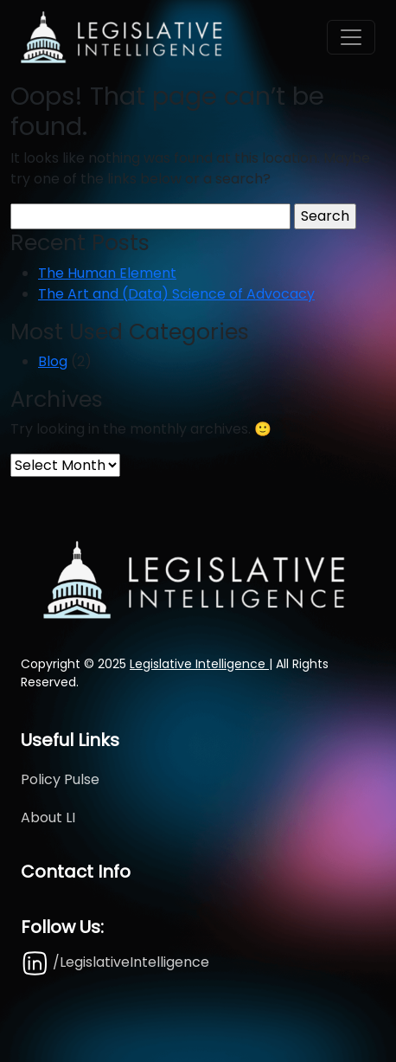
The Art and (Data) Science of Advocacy (176, 294)
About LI (48, 817)
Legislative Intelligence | (201, 664)
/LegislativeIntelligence (115, 962)
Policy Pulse (60, 779)
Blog (52, 361)
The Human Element (107, 273)
